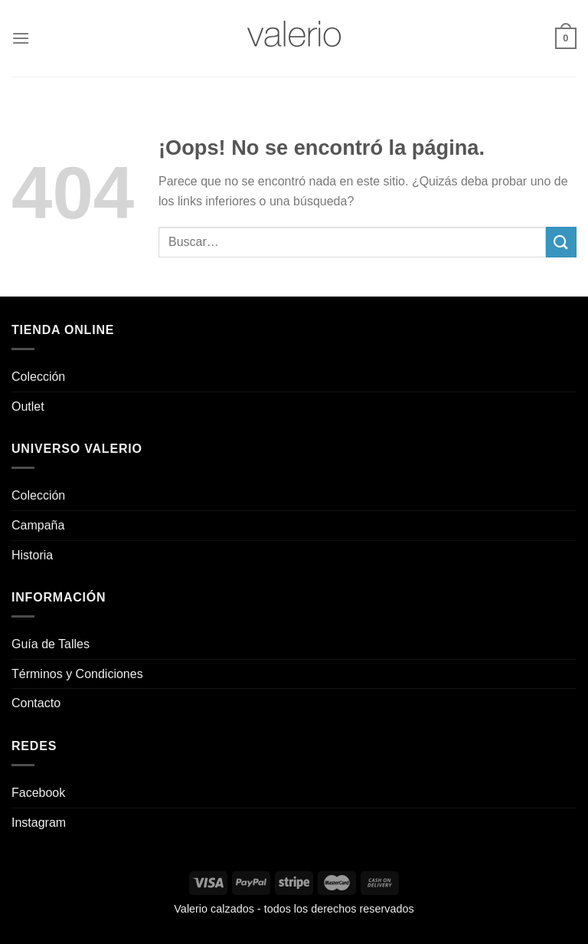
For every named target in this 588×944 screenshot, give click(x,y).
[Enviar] (561, 242)
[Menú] (20, 38)
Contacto (35, 703)
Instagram (38, 822)
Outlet (27, 406)
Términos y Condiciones (77, 673)
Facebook (38, 792)
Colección (38, 376)
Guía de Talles (50, 644)
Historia (32, 555)
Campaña (37, 525)
